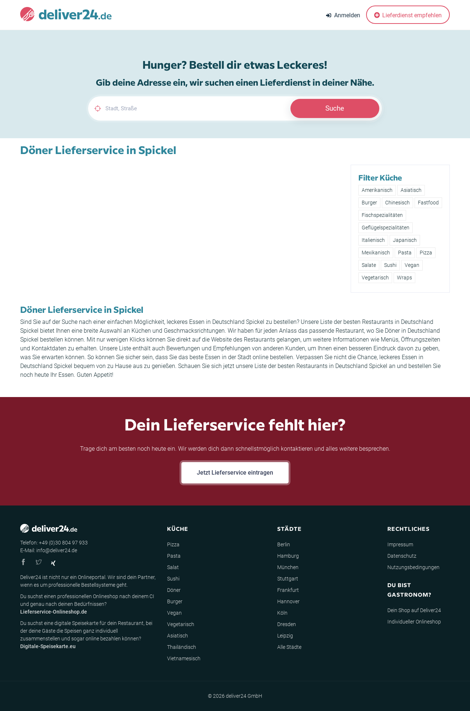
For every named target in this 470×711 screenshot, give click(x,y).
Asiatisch (411, 190)
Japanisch (405, 240)
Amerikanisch (377, 190)
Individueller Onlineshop (414, 622)
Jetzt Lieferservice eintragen (235, 472)
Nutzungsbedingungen (413, 567)
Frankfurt (288, 590)
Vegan (412, 265)
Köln (282, 613)
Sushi (390, 265)
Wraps (404, 278)
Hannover (288, 601)
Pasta (405, 253)
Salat (173, 567)
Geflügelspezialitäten (385, 228)
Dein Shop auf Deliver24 (414, 610)
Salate (369, 265)
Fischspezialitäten (382, 215)
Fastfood (428, 203)
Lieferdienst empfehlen (408, 15)
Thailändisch (181, 647)
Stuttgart (287, 579)
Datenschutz (401, 556)
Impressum (400, 544)
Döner (174, 590)
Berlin (283, 544)
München (288, 567)
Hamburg (288, 556)
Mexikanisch (376, 253)
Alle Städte (289, 647)
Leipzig (285, 636)
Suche (334, 108)
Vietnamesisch (183, 658)
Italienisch (373, 240)
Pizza (426, 253)
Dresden (286, 624)
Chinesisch (397, 203)
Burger (369, 203)
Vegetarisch (375, 278)
